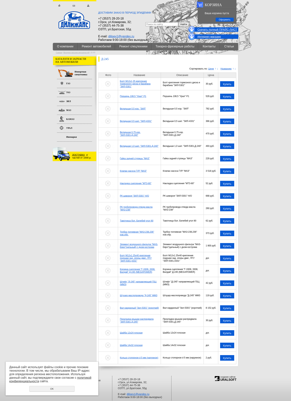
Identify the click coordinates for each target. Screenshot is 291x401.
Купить (227, 84)
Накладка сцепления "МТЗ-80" (135, 183)
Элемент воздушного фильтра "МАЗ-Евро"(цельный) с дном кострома (139, 245)
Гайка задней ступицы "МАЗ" (135, 158)
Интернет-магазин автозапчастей (76, 52)
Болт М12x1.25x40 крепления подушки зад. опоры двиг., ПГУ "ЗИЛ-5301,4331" (136, 258)
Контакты (209, 46)
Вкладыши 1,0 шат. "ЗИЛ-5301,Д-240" (139, 146)
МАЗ (68, 110)
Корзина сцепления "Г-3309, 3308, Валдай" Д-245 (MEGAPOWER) (137, 270)
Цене (211, 68)
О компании (65, 46)
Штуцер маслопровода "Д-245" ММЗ (138, 295)
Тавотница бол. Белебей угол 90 (136, 220)
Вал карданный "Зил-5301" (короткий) (139, 308)
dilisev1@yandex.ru (121, 36)
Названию (226, 68)
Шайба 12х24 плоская (131, 333)
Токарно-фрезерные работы (175, 46)
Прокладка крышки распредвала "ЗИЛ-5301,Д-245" (137, 320)
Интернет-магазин (209, 36)
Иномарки (71, 137)
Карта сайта (88, 5)
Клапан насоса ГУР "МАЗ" (133, 171)
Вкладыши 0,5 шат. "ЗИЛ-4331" (136, 121)
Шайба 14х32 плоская (131, 345)
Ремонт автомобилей (96, 46)
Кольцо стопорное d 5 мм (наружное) (139, 357)
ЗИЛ (68, 101)
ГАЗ (68, 83)
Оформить (224, 19)
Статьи (229, 46)
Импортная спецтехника (81, 73)
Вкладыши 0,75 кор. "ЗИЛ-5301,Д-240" (130, 133)
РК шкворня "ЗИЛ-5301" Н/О (134, 196)
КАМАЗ (70, 119)
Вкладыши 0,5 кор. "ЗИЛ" (133, 108)
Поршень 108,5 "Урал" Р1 (133, 96)
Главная (59, 5)
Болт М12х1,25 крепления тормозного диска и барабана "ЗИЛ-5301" (135, 84)
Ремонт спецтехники (133, 46)
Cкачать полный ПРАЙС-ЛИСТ (217, 29)
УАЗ (68, 92)
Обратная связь (74, 5)
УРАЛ (69, 128)
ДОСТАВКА (78, 154)
